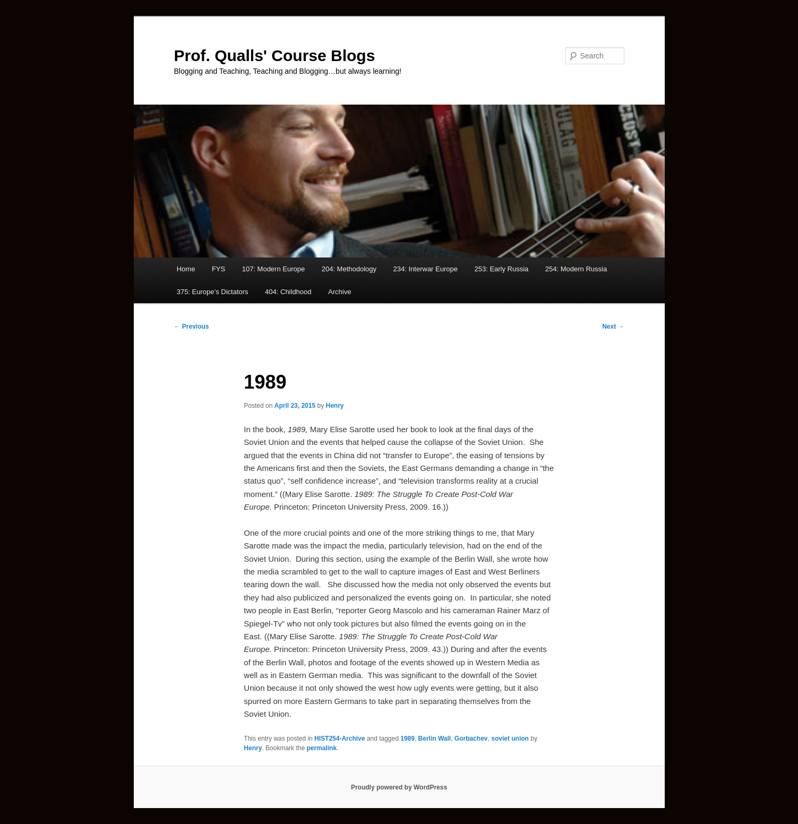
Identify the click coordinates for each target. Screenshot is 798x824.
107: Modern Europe (273, 269)
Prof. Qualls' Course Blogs (274, 55)
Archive (339, 292)
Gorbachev (471, 738)
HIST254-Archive (339, 738)
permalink (321, 748)
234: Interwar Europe (425, 269)
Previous (191, 326)
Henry (334, 405)
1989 (407, 738)
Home (186, 269)
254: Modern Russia (576, 269)
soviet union (510, 738)
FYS (218, 269)
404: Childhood (288, 292)
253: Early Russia (501, 269)
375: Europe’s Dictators (212, 292)
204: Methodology (349, 269)
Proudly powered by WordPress (399, 787)
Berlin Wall (434, 738)
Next (613, 326)
